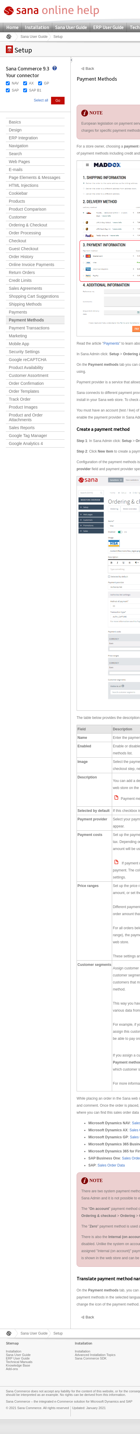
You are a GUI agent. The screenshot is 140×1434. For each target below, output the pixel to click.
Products (17, 201)
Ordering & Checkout (28, 225)
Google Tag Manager (28, 435)
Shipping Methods (25, 304)
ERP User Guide (108, 27)
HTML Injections (23, 185)
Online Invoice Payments (31, 264)
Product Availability (26, 367)
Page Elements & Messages (34, 177)
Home (12, 27)
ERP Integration (23, 138)
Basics (15, 122)
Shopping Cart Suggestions (34, 296)
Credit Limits (20, 280)
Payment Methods (26, 320)
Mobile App (19, 343)
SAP (15, 90)
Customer (18, 217)
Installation (37, 27)
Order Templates (24, 391)
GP (46, 83)
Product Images (23, 407)
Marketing (18, 335)
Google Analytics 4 (26, 443)
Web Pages (19, 161)
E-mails (16, 169)
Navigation (18, 145)
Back (90, 68)
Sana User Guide (71, 27)
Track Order (20, 399)
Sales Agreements (25, 288)
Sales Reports (22, 427)
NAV (15, 83)
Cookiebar (18, 193)
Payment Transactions (29, 328)
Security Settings (24, 351)
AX (31, 83)
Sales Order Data (111, 1165)
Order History (21, 256)
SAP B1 (35, 90)
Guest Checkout (23, 248)
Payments (18, 312)
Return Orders (22, 272)
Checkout (17, 240)
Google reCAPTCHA (27, 359)
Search (15, 153)
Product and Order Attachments (26, 417)
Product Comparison (27, 209)
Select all (41, 100)
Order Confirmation (26, 383)
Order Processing (25, 233)
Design (15, 130)
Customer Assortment (28, 375)
